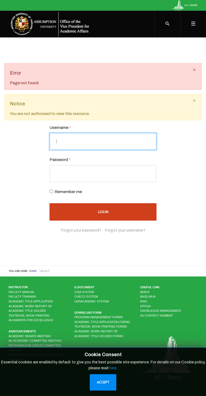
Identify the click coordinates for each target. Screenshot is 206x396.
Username (60, 127)
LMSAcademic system (91, 301)
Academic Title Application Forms (102, 322)
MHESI (145, 292)
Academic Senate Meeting (30, 336)
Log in (103, 212)
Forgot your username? (125, 230)
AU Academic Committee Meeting (35, 340)
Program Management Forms (98, 317)
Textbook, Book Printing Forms (100, 326)
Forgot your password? (81, 230)
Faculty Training (22, 296)
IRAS (143, 301)
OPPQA (145, 306)
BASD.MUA (147, 296)
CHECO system (86, 296)
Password (59, 159)
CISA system (84, 292)
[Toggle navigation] (193, 23)
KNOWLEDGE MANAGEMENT (160, 310)
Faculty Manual (22, 292)
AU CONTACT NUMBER (156, 315)
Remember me (68, 192)
